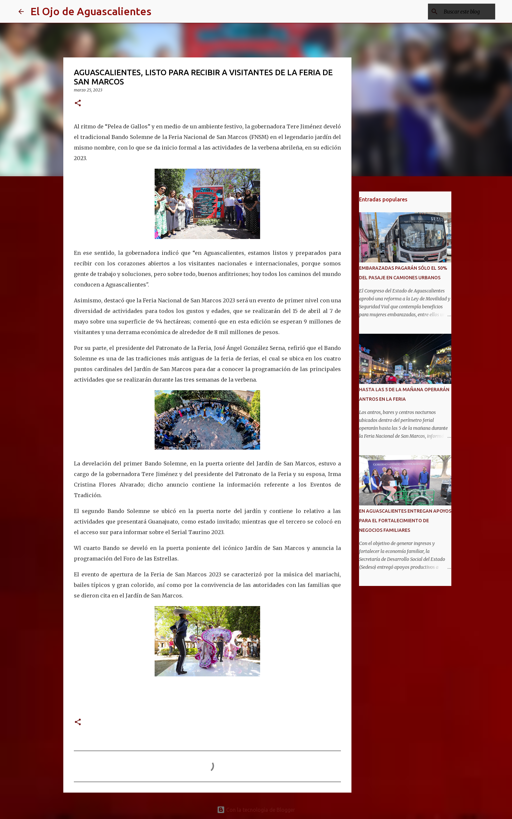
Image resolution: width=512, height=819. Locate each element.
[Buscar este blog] (460, 11)
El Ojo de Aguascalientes (90, 11)
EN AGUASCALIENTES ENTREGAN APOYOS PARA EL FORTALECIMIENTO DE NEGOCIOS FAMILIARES (405, 520)
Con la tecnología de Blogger (256, 810)
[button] (78, 103)
